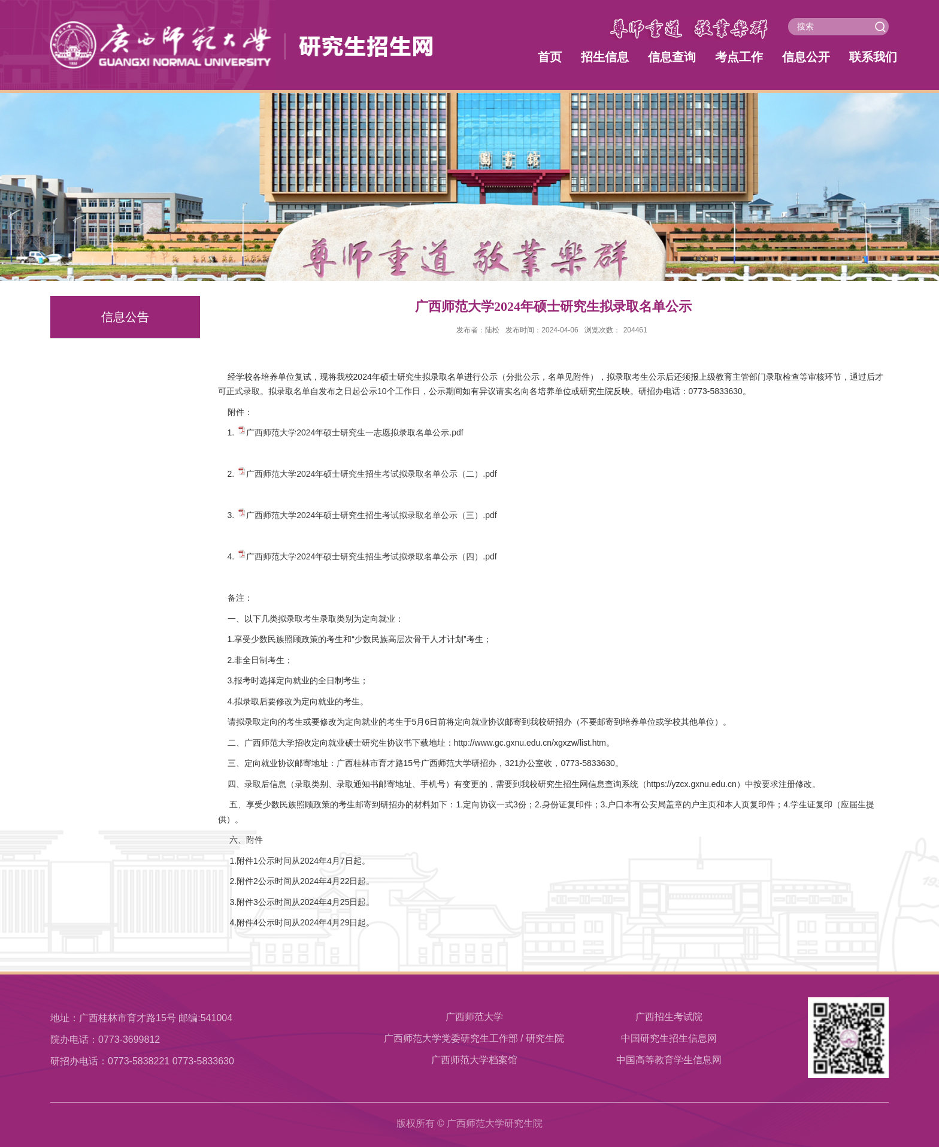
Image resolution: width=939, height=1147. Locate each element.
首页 (550, 56)
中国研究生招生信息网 (669, 1038)
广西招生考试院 (668, 1017)
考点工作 (739, 56)
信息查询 (672, 56)
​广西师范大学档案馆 (474, 1060)
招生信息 (605, 56)
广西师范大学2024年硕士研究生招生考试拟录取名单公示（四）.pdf (371, 556)
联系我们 (873, 56)
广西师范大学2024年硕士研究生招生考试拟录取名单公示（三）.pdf (371, 515)
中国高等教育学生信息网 (669, 1060)
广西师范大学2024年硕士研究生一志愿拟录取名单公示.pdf (355, 432)
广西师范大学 (474, 1017)
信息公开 (806, 56)
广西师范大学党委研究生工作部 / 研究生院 (474, 1038)
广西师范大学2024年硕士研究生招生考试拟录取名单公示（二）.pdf (371, 474)
